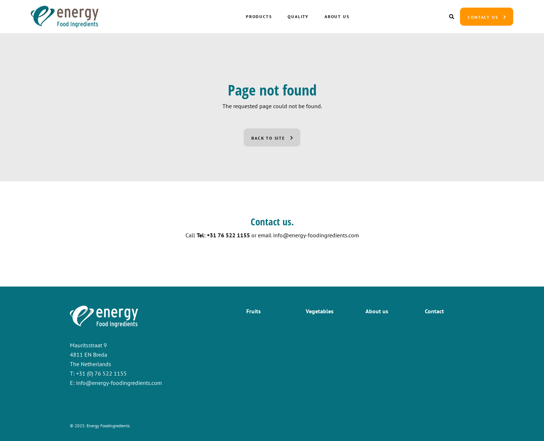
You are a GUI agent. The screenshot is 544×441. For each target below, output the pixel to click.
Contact (434, 311)
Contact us (483, 17)
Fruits (253, 311)
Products (259, 16)
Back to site (268, 138)
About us (337, 16)
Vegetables (320, 311)
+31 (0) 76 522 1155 (101, 373)
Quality (298, 16)
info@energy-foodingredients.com (316, 235)
